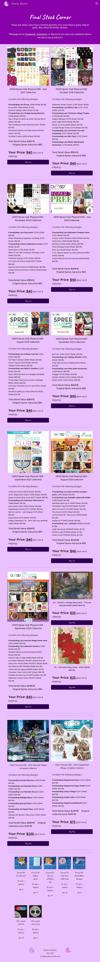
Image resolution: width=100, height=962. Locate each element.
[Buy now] (28, 162)
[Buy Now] (71, 622)
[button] (97, 4)
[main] (50, 20)
